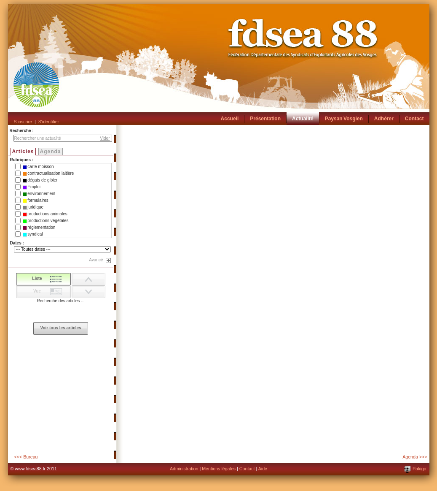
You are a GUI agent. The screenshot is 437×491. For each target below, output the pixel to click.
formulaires (35, 200)
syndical (33, 234)
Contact (247, 468)
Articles (23, 152)
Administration (184, 468)
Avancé (96, 260)
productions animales (45, 214)
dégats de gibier (40, 180)
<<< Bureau (26, 456)
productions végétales (45, 220)
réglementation (39, 227)
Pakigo (419, 468)
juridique (33, 207)
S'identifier (48, 121)
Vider (105, 138)
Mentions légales (219, 468)
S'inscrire (23, 121)
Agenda (50, 152)
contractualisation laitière (48, 173)
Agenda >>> (414, 456)
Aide (262, 468)
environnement (39, 193)
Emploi (31, 187)
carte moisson (38, 166)
